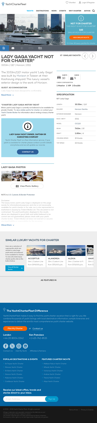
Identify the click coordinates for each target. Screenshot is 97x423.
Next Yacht (92, 56)
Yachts (30, 11)
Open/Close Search (93, 11)
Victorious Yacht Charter (53, 371)
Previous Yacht (85, 56)
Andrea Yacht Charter (52, 374)
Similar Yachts (72, 55)
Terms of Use (73, 410)
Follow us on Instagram (18, 346)
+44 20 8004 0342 (13, 338)
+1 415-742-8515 (38, 338)
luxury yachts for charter (85, 43)
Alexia (71, 258)
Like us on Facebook (5, 346)
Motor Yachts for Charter (30, 17)
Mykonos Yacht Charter (14, 378)
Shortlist (72, 3)
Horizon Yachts (81, 109)
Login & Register (88, 3)
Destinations (42, 11)
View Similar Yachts (81, 38)
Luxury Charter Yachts (11, 17)
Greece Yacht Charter (13, 374)
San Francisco (36, 334)
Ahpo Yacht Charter (51, 381)
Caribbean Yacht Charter (15, 381)
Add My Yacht (21, 351)
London (7, 334)
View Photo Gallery (29, 186)
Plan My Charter (15, 328)
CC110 (78, 123)
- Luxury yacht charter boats (14, 4)
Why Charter (75, 11)
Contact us (37, 328)
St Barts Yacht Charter (14, 371)
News (54, 11)
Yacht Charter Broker (9, 112)
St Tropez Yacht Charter (14, 364)
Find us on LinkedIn (25, 346)
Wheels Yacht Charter (52, 367)
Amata (91, 258)
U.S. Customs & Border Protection (21, 195)
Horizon (21, 75)
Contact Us (27, 152)
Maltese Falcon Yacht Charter (55, 364)
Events (62, 11)
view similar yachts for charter (28, 110)
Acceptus (33, 258)
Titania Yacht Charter (52, 378)
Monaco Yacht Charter (14, 367)
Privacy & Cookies (87, 410)
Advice (87, 11)
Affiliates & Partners (38, 351)
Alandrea (53, 258)
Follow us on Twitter (12, 346)
